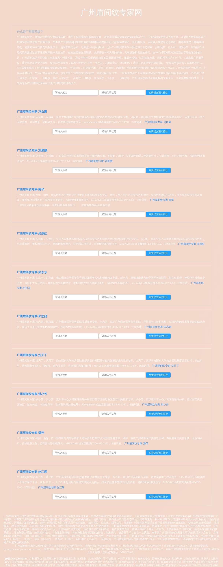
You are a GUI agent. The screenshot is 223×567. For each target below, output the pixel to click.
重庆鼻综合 (61, 562)
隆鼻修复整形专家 (171, 562)
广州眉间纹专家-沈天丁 (32, 355)
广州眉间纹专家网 (111, 12)
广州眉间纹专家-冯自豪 (32, 111)
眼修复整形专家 (145, 565)
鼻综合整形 (76, 562)
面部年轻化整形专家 (43, 565)
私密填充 (177, 558)
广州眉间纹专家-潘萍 (30, 432)
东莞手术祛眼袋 (127, 558)
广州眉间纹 (35, 558)
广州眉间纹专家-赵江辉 (32, 471)
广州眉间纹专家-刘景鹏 (32, 150)
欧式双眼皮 (110, 562)
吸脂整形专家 (191, 562)
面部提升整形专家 (149, 562)
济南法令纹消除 (35, 562)
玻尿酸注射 (50, 558)
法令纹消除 (18, 562)
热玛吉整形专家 (21, 565)
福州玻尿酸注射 (67, 558)
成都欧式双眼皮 (128, 562)
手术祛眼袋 (109, 558)
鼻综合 (50, 562)
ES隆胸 (82, 558)
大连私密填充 (191, 558)
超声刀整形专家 (88, 565)
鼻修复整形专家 (125, 565)
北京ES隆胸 (94, 558)
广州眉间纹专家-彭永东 (32, 272)
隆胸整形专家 (106, 565)
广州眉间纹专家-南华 (30, 189)
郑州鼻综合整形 (94, 562)
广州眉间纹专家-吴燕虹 (32, 233)
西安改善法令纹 (161, 558)
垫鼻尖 (205, 558)
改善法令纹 (143, 558)
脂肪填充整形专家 (67, 565)
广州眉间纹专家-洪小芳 (32, 394)
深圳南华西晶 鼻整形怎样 (95, 205)
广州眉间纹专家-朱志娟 (32, 316)
